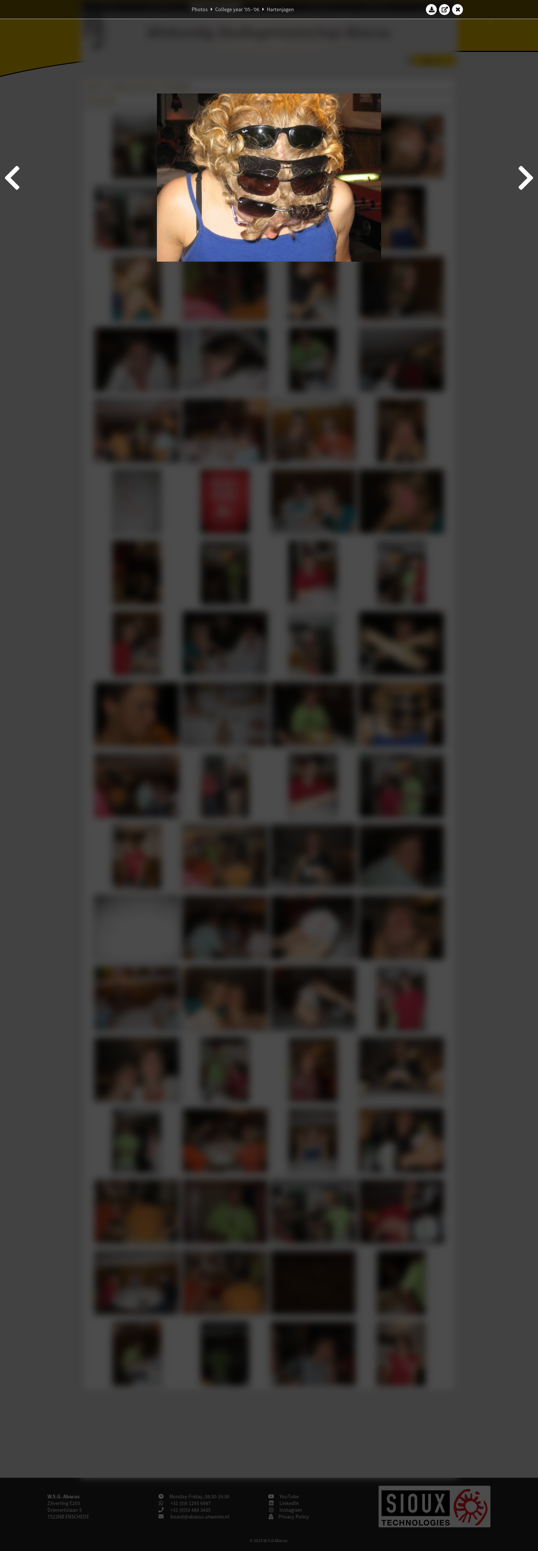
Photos (200, 9)
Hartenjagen (280, 9)
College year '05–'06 (237, 9)
